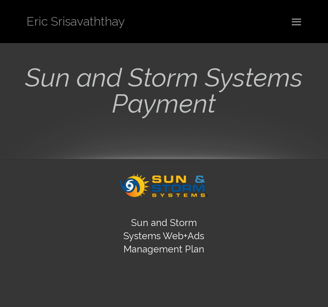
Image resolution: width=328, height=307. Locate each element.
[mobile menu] (296, 21)
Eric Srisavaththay (75, 21)
